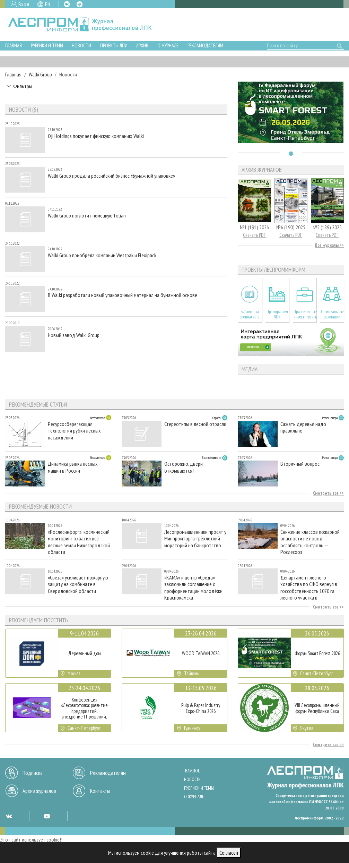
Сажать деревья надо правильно (303, 427)
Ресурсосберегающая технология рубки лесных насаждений (74, 430)
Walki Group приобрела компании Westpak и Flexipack (102, 255)
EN (47, 4)
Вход (23, 4)
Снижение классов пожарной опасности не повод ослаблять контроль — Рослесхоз (310, 542)
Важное (192, 771)
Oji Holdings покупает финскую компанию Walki (96, 136)
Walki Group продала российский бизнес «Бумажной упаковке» (111, 176)
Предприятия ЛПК (277, 314)
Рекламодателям (205, 45)
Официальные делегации (332, 314)
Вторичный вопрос (300, 464)
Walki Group (40, 74)
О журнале (167, 45)
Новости (81, 45)
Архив (142, 45)
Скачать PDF (254, 235)
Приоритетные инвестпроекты (305, 314)
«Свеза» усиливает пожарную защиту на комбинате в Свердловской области (78, 584)
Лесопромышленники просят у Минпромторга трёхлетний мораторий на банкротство (195, 538)
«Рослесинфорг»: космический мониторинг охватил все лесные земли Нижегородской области (79, 542)
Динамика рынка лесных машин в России (73, 467)
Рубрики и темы (47, 45)
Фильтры (22, 86)
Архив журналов (39, 790)
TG (79, 4)
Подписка (33, 772)
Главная (13, 45)
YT (46, 816)
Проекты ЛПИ (114, 45)
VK (67, 4)
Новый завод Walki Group (73, 335)
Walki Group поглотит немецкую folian (87, 215)
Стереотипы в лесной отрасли (195, 424)
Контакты (100, 790)
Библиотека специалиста (250, 314)
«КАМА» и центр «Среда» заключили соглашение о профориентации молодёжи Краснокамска (193, 587)
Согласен (228, 852)
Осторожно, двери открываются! (183, 467)
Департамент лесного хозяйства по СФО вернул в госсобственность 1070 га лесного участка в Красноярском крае (308, 587)
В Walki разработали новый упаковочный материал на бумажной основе (122, 295)
